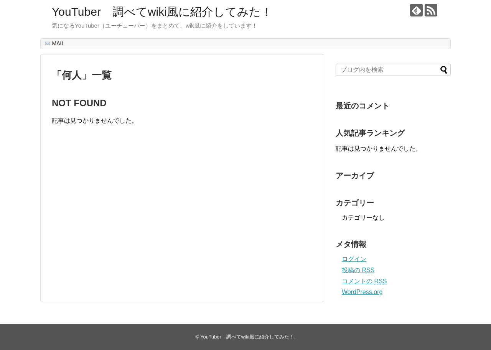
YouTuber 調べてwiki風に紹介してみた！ (162, 11)
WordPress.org (362, 292)
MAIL (55, 43)
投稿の (358, 270)
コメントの (364, 281)
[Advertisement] (116, 221)
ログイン (354, 259)
